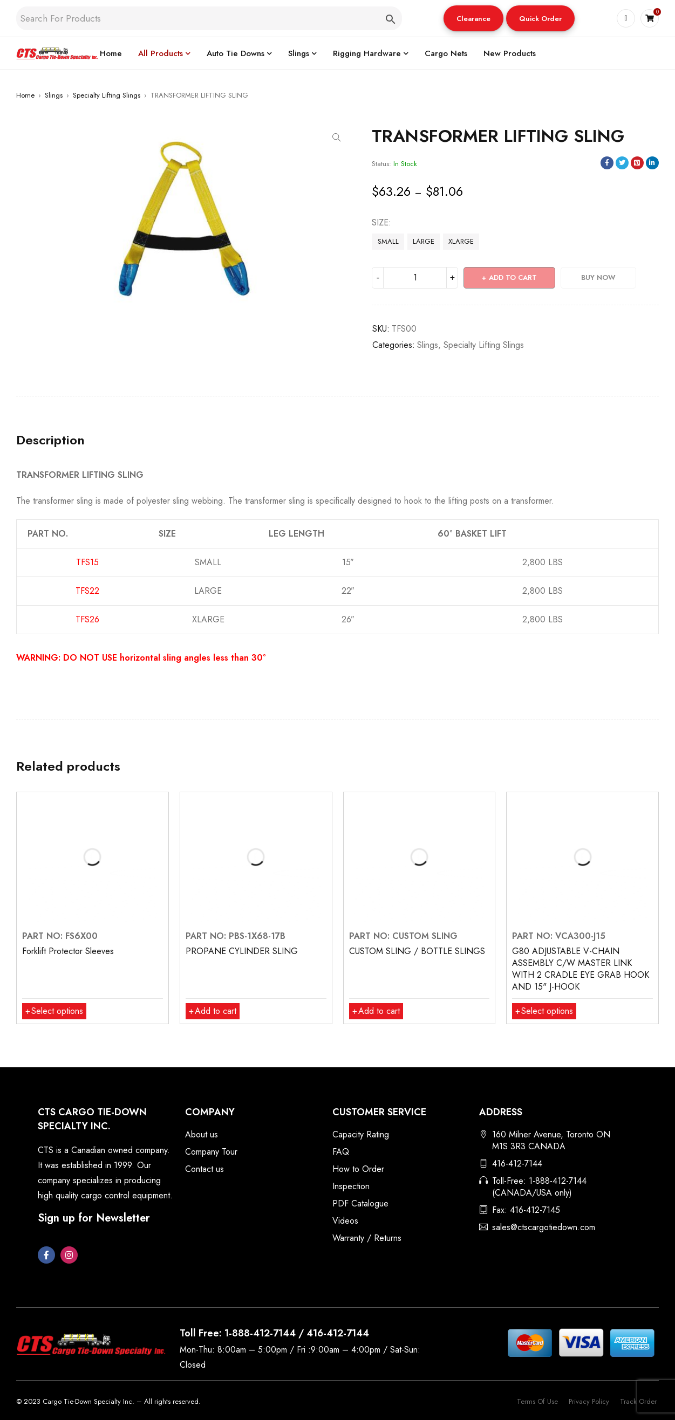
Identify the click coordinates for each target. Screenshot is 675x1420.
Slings (54, 95)
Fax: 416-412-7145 (526, 1210)
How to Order (358, 1169)
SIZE (380, 223)
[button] (473, 18)
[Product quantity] (415, 277)
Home (25, 95)
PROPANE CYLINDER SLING (242, 951)
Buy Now (598, 277)
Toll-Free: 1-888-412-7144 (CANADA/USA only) (539, 1187)
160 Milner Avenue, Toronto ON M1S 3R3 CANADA (551, 1140)
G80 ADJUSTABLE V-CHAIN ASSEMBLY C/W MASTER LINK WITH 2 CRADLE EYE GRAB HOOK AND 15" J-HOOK (580, 969)
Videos (345, 1221)
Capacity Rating (360, 1134)
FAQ (340, 1151)
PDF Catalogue (360, 1203)
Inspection (351, 1186)
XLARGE (461, 241)
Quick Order (540, 18)
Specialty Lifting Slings (106, 95)
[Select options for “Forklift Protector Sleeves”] (54, 1011)
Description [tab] (50, 440)
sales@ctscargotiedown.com (543, 1227)
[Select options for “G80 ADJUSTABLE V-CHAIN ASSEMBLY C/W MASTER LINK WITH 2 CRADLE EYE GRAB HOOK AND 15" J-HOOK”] (544, 1011)
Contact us (204, 1169)
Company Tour (211, 1151)
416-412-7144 (517, 1163)
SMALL (388, 241)
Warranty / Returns (366, 1238)
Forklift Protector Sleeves (68, 951)
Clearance (473, 18)
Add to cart (513, 277)
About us (201, 1134)
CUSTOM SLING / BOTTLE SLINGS (417, 951)
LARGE (423, 241)
